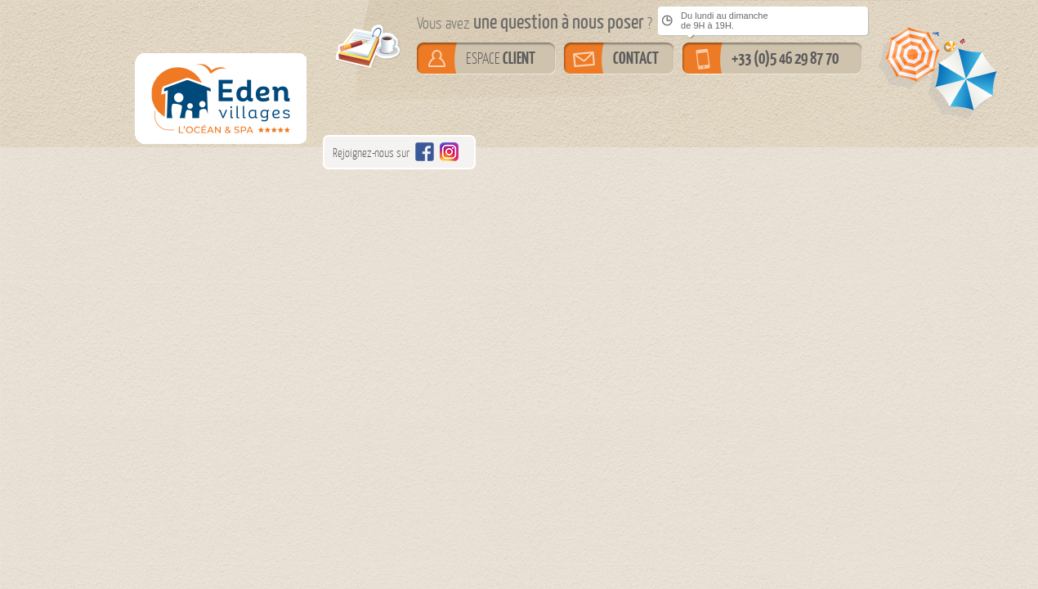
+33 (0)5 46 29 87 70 (785, 58)
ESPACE (500, 58)
